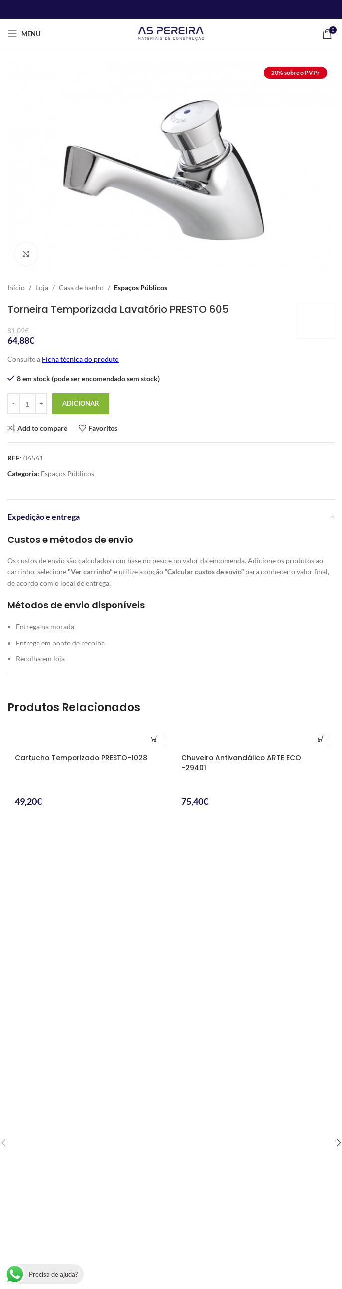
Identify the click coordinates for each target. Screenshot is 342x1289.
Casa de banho (81, 287)
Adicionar (80, 403)
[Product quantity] (27, 403)
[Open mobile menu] (23, 34)
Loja (41, 287)
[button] (155, 738)
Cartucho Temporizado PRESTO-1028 (82, 758)
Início (16, 287)
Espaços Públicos (140, 287)
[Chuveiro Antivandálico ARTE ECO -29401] (254, 736)
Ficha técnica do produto (80, 359)
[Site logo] (171, 33)
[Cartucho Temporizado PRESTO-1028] (88, 736)
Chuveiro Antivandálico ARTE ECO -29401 (241, 763)
